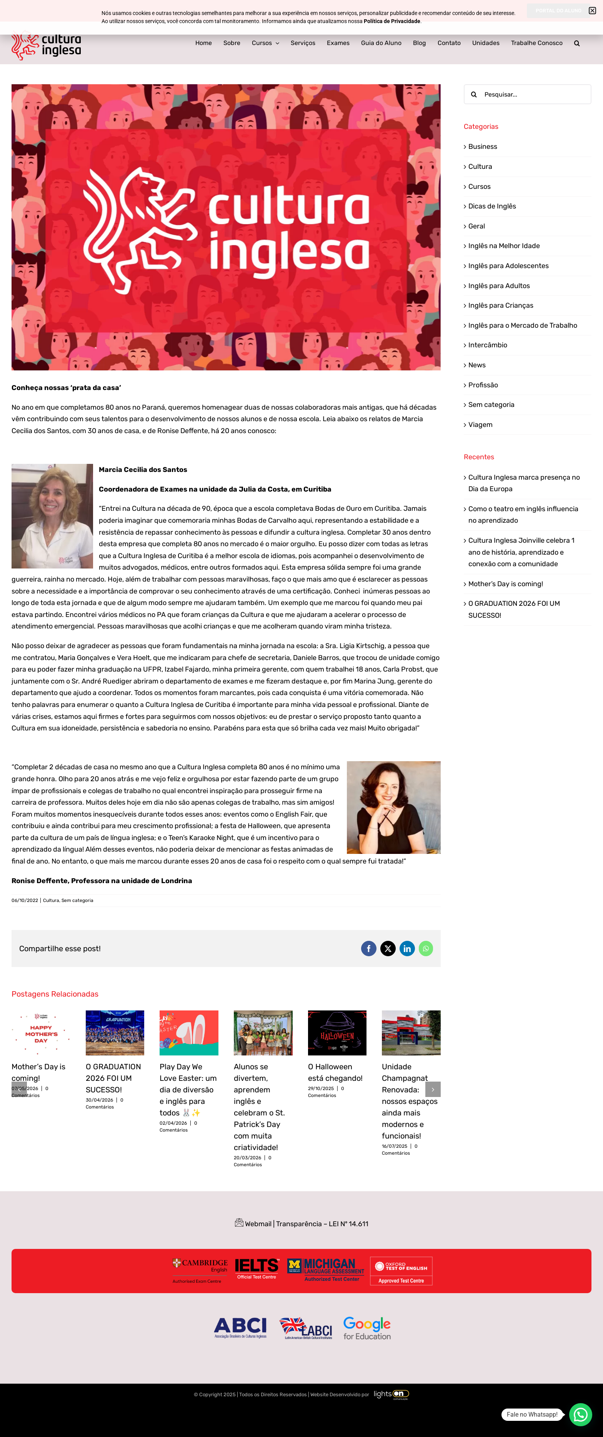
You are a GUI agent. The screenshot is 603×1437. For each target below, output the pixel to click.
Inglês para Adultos (499, 286)
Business (482, 146)
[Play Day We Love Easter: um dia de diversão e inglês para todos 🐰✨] (189, 1014)
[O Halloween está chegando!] (337, 1014)
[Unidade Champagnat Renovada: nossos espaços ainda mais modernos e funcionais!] (411, 1014)
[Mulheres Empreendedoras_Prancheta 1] (226, 227)
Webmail (258, 1224)
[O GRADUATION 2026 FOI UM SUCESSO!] (115, 1014)
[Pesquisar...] (527, 94)
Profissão (483, 385)
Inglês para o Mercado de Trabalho (522, 325)
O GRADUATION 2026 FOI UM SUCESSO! (113, 1078)
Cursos (479, 186)
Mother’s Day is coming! (505, 584)
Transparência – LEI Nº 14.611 (322, 1224)
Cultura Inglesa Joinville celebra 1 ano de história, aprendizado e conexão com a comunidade (521, 552)
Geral (476, 226)
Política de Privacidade (392, 21)
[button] (577, 43)
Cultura (51, 900)
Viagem (480, 424)
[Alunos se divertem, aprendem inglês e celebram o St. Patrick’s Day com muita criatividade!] (263, 1014)
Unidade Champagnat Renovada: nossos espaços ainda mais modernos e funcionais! (410, 1101)
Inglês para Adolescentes (508, 266)
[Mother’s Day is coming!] (41, 1014)
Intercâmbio (487, 345)
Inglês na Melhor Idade (504, 246)
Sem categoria (77, 900)
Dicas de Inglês (492, 206)
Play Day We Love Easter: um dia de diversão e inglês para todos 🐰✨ (188, 1089)
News (477, 365)
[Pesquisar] (474, 94)
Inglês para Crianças (500, 305)
